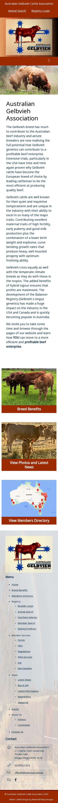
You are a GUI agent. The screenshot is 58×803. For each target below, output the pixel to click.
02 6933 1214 (22, 765)
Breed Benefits (20, 590)
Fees (20, 645)
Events (15, 709)
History (22, 719)
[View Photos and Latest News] (29, 446)
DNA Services (25, 656)
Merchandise (25, 668)
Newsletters (24, 696)
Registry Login (40, 11)
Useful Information (28, 691)
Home (15, 584)
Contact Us (17, 731)
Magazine (23, 702)
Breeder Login (25, 605)
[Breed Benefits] (29, 390)
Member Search (26, 623)
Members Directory (22, 595)
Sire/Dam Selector (27, 617)
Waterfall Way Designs (42, 799)
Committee (24, 724)
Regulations (24, 651)
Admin (12, 799)
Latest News (24, 679)
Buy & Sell (23, 685)
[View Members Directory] (29, 502)
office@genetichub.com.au (29, 772)
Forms (21, 640)
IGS (19, 662)
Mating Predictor (27, 628)
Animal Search (17, 11)
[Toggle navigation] (49, 61)
